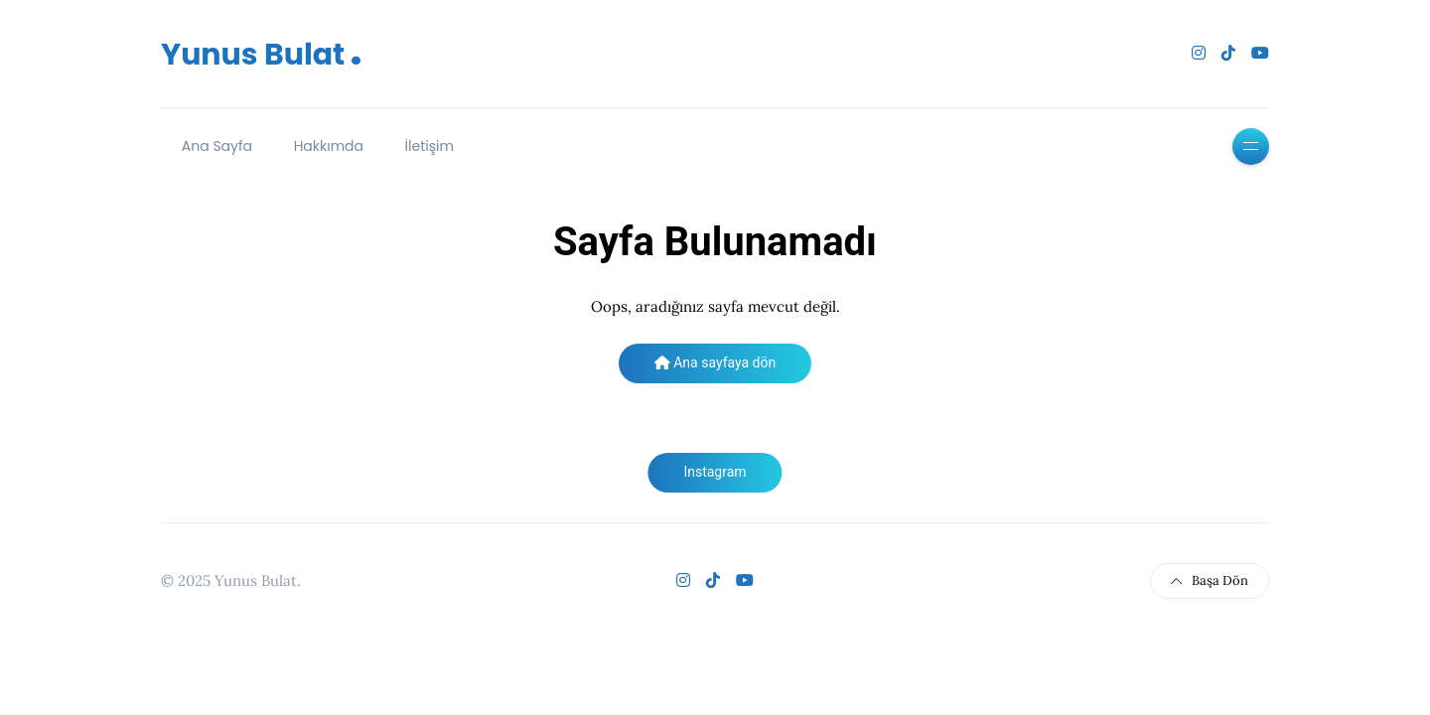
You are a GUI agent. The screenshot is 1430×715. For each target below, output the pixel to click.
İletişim (429, 146)
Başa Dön (1209, 580)
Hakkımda (328, 146)
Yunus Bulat (261, 54)
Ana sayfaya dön (715, 362)
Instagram (714, 472)
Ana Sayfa (217, 146)
